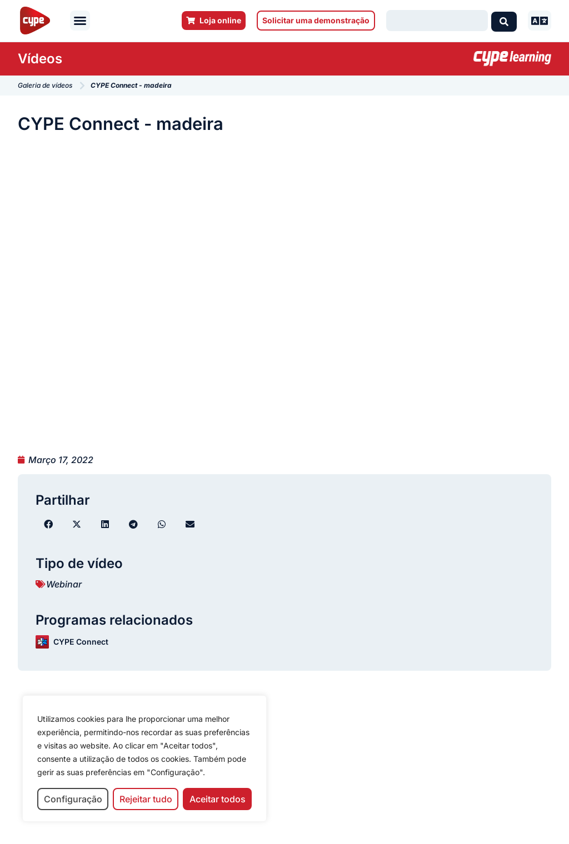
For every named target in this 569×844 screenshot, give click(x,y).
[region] (144, 758)
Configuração (73, 799)
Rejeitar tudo (145, 799)
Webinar (64, 584)
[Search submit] (504, 21)
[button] (80, 21)
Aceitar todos (217, 799)
